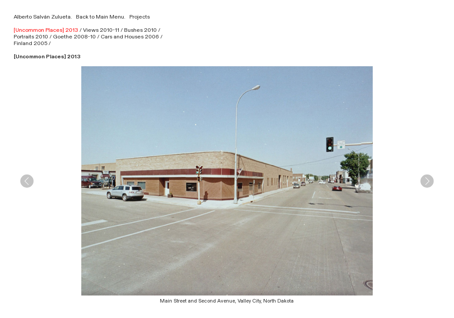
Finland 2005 (30, 43)
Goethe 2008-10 (74, 36)
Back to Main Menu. (99, 16)
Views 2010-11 (101, 30)
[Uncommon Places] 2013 (46, 30)
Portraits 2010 (31, 36)
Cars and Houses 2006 (130, 36)
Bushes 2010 (140, 30)
